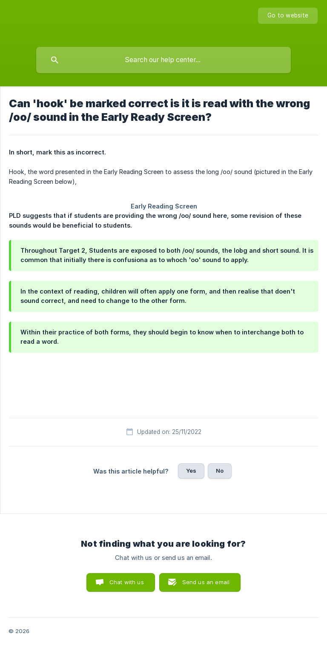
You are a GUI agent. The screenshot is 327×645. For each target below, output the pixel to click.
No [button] (220, 470)
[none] (288, 16)
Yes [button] (191, 470)
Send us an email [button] (205, 582)
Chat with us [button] (126, 582)
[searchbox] (163, 60)
